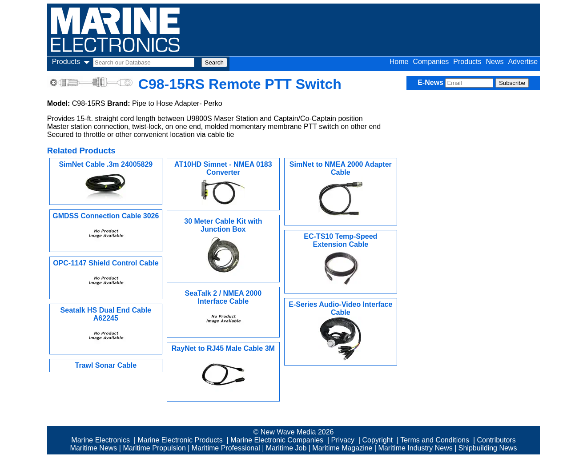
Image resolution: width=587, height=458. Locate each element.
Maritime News (93, 448)
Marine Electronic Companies (276, 440)
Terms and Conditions (434, 440)
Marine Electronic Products (179, 440)
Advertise (523, 61)
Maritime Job (286, 448)
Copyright (377, 440)
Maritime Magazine (342, 448)
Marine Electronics (100, 440)
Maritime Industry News (415, 448)
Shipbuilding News (487, 448)
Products (467, 61)
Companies (431, 61)
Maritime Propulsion (154, 448)
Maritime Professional (226, 448)
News (494, 61)
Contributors (496, 440)
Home (399, 61)
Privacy (342, 440)
